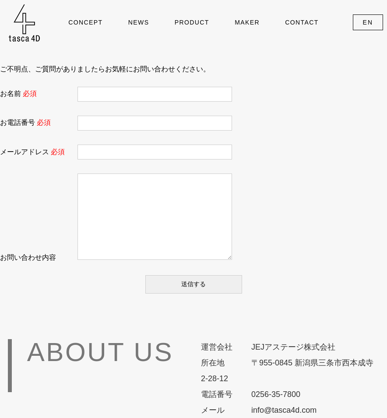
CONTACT (301, 22)
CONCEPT (85, 22)
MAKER (247, 22)
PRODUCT (192, 22)
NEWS (138, 22)
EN (368, 22)
